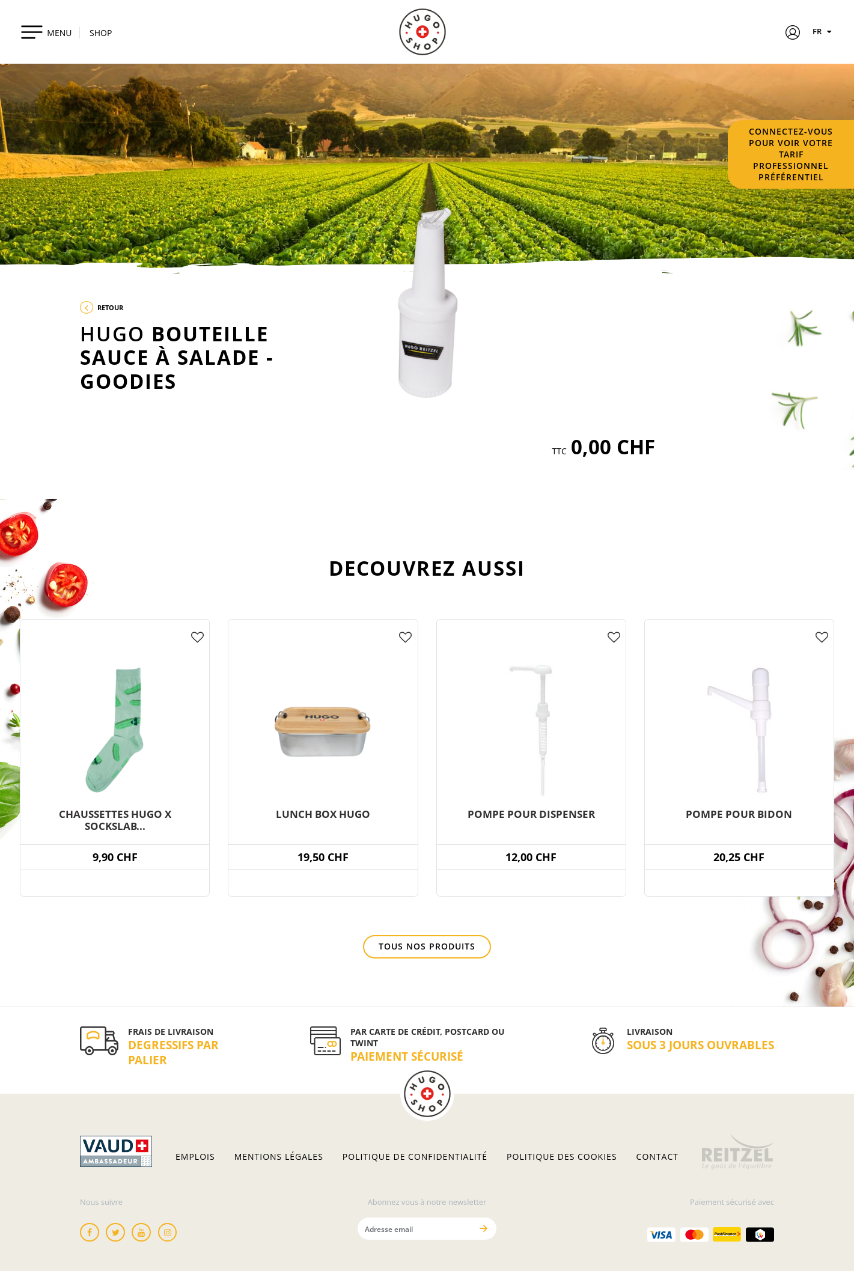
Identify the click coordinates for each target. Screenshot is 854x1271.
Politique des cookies (562, 1156)
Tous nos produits (427, 946)
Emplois (195, 1156)
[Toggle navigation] (46, 32)
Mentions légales (278, 1156)
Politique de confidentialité (415, 1156)
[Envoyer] (483, 1229)
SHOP (101, 32)
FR (823, 31)
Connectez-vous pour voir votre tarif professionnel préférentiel (791, 154)
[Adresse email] (414, 1229)
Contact (657, 1156)
